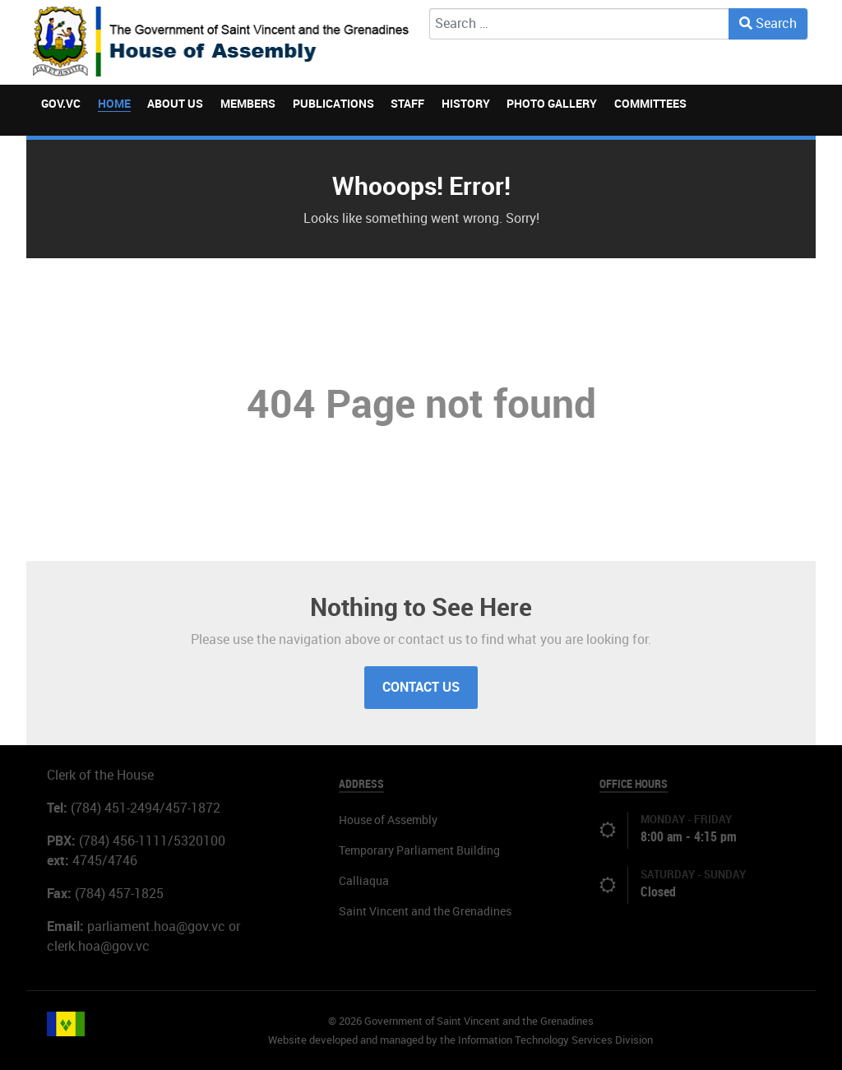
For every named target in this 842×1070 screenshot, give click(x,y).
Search (768, 23)
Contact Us (421, 687)
